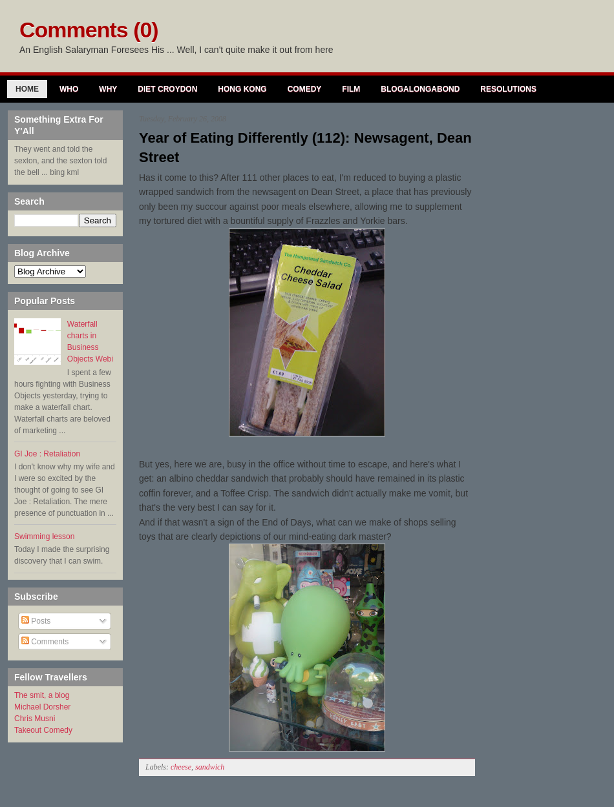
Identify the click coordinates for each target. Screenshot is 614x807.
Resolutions (508, 89)
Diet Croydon (167, 89)
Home (27, 89)
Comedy (305, 89)
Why (108, 89)
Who (68, 89)
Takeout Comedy (43, 730)
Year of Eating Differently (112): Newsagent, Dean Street (305, 148)
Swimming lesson (44, 536)
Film (351, 89)
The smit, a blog (41, 695)
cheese (181, 766)
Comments (45, 641)
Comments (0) (88, 29)
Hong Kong (242, 89)
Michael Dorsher (42, 706)
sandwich (209, 766)
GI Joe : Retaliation (47, 453)
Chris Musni (34, 718)
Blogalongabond (420, 89)
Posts (35, 621)
